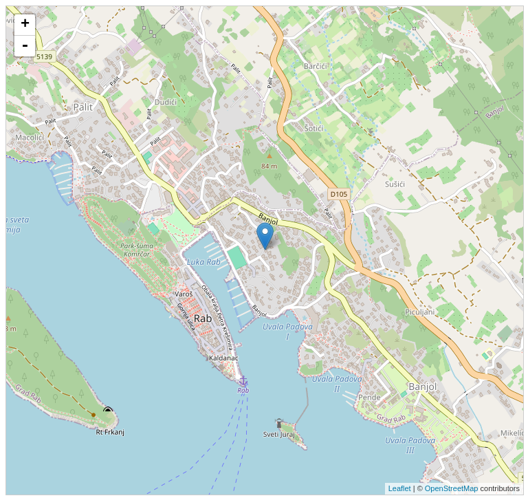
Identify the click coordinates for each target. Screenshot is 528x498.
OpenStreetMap (451, 488)
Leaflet (399, 488)
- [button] (25, 46)
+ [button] (25, 24)
